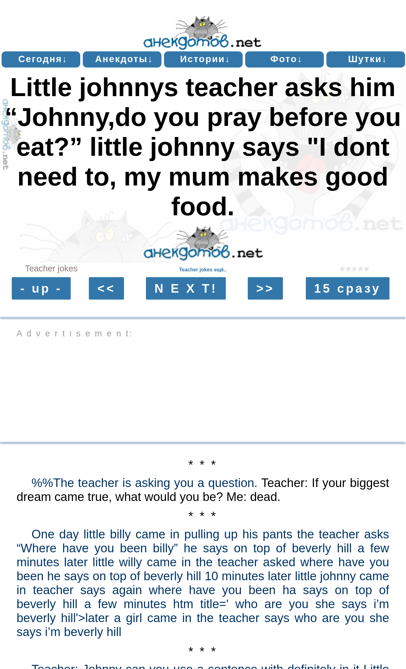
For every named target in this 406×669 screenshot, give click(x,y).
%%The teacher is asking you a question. (144, 483)
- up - (41, 288)
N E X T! (185, 288)
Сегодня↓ (43, 59)
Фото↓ (286, 59)
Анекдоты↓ (124, 59)
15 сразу (347, 288)
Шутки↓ (367, 59)
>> (265, 288)
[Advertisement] (203, 389)
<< (106, 288)
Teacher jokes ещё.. (202, 269)
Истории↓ (205, 59)
